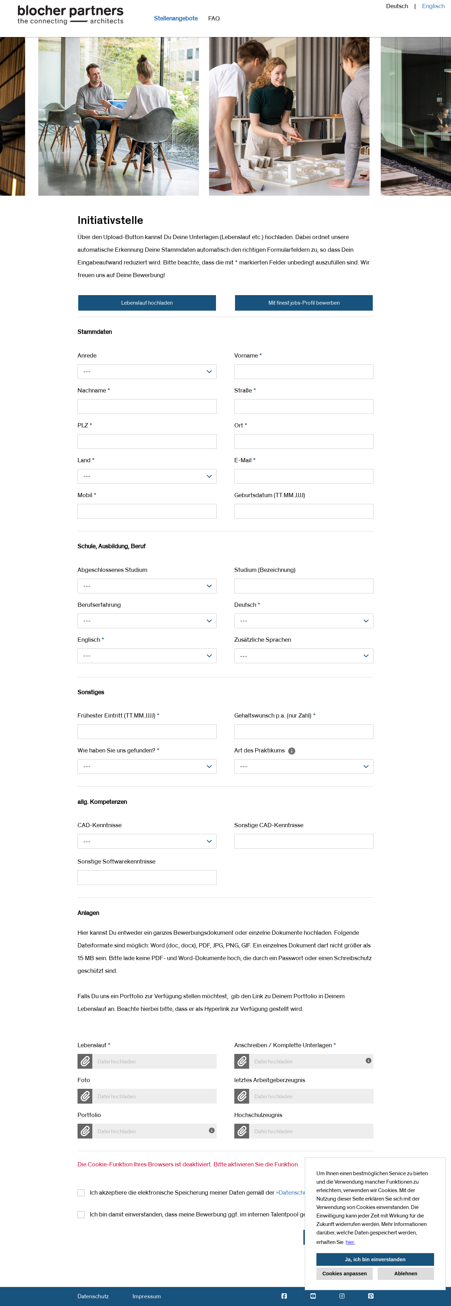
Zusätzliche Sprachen (262, 640)
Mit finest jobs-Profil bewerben (304, 303)
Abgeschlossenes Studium (112, 570)
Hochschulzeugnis (258, 1115)
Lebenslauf (94, 1045)
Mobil (87, 495)
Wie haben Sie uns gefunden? (119, 750)
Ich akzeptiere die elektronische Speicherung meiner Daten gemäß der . (216, 1193)
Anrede (87, 356)
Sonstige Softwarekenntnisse (116, 862)
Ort (240, 425)
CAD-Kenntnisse (100, 825)
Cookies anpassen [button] (344, 1273)
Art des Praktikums (265, 750)
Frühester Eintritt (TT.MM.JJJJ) (119, 716)
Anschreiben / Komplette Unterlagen (285, 1045)
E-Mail (245, 460)
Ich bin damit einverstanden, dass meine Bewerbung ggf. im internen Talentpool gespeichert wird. (218, 1215)
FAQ (214, 19)
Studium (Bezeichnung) (265, 570)
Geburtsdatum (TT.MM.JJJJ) (269, 495)
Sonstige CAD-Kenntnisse (268, 825)
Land (86, 460)
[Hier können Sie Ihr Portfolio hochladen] (213, 1129)
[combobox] (147, 371)
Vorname (248, 356)
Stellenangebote (176, 19)
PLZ (85, 425)
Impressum (146, 1296)
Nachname (94, 390)
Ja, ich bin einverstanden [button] (375, 1259)
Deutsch (247, 605)
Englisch (433, 6)
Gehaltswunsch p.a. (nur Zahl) (275, 716)
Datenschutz (93, 1296)
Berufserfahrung (99, 605)
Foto (84, 1080)
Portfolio (89, 1115)
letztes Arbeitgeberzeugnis (269, 1080)
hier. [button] (350, 1242)
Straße (245, 390)
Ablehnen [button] (406, 1273)
